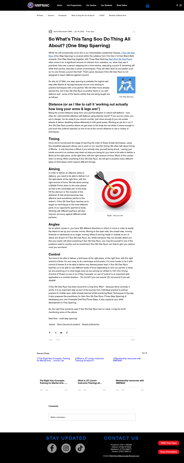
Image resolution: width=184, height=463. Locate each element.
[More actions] (134, 31)
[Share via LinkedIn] (61, 332)
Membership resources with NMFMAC (130, 381)
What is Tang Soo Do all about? (83, 15)
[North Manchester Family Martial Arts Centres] (52, 448)
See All (144, 353)
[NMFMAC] (66, 448)
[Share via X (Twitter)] (55, 332)
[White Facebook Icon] (177, 5)
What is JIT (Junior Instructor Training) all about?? (89, 381)
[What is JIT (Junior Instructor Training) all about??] (92, 366)
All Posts (40, 15)
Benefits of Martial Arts (117, 15)
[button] (106, 5)
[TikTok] (80, 448)
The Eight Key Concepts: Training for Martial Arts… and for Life (53, 381)
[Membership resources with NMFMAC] (130, 366)
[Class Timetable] (168, 451)
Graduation (62, 15)
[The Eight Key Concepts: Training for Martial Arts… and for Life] (54, 366)
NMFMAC (41, 5)
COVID (101, 15)
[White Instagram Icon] (180, 5)
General (51, 15)
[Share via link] (67, 332)
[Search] (147, 5)
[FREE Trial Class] (168, 443)
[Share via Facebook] (50, 332)
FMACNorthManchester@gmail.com (124, 456)
